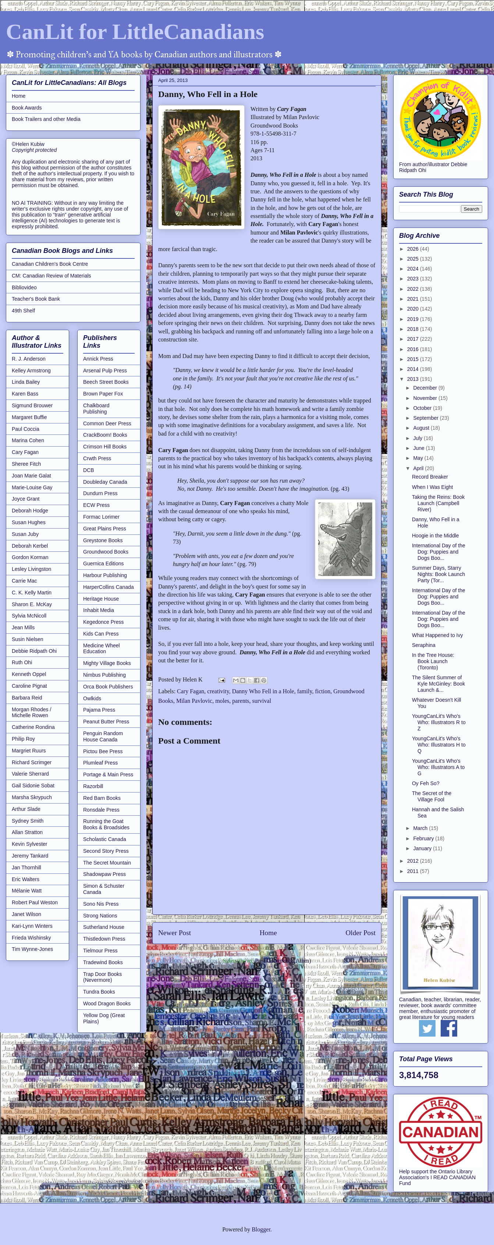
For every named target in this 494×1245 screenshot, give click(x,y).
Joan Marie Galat (31, 476)
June (419, 448)
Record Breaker (430, 477)
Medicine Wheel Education (101, 649)
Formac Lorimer (101, 517)
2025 (413, 259)
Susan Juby (25, 534)
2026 (413, 249)
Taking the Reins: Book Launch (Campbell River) (438, 503)
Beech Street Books (106, 382)
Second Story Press (106, 851)
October (423, 408)
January (423, 848)
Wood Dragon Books (107, 1003)
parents (240, 701)
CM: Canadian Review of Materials (51, 276)
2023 (413, 279)
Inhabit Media (98, 610)
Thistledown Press (104, 939)
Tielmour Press (100, 951)
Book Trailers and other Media (46, 119)
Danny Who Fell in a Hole (263, 691)
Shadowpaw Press (104, 874)
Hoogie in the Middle (435, 536)
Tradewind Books (103, 962)
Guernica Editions (103, 563)
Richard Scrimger (31, 762)
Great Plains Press (104, 529)
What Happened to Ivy (437, 635)
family (304, 691)
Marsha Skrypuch (32, 797)
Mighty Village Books (107, 663)
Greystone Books (102, 540)
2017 (413, 339)
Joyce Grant (25, 499)
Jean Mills (23, 627)
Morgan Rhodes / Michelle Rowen (31, 712)
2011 (413, 871)
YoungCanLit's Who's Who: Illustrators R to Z (439, 722)
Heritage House (101, 599)
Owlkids (92, 698)
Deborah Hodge (30, 511)
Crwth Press (97, 458)
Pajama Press (99, 710)
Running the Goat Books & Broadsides (106, 824)
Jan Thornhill (26, 867)
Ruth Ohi (22, 662)
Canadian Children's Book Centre (50, 264)
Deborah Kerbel (30, 546)
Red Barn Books (102, 798)
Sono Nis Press (100, 904)
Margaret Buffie (29, 417)
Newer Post (174, 933)
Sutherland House (103, 927)
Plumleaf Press (100, 763)
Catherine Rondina (33, 727)
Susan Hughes (29, 522)
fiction (322, 691)
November (425, 398)
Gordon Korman (30, 557)
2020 (413, 309)
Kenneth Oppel (29, 674)
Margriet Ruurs (29, 751)
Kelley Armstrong (31, 370)
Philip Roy (23, 739)
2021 (413, 299)
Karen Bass (25, 394)
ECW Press (96, 505)
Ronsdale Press (101, 810)
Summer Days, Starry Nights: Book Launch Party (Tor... (438, 574)
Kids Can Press (100, 634)
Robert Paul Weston (35, 902)
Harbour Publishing (105, 575)
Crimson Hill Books (105, 447)
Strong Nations (100, 916)
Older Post (360, 933)
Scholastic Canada (104, 839)
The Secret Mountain (107, 863)
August (421, 428)
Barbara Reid (27, 698)
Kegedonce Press (103, 622)
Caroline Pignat (29, 686)
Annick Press (98, 359)
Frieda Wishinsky (31, 938)
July (418, 438)
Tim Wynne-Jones (32, 949)
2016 (413, 349)
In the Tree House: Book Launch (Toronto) (433, 661)
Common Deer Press (107, 423)
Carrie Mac (24, 581)
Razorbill (93, 786)
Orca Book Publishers (108, 687)
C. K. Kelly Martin (31, 592)
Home (268, 933)
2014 (413, 369)
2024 (413, 269)
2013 (413, 379)
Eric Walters (25, 879)
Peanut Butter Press (106, 722)
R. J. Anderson (29, 359)
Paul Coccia (25, 429)
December (425, 388)
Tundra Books (99, 992)
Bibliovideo (24, 287)
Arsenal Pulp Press (105, 370)
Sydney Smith (27, 821)
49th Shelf (23, 311)
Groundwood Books (105, 552)
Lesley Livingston (31, 569)
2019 (413, 319)
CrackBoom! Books (105, 435)
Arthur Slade (26, 809)
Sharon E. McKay (32, 604)
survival (261, 701)
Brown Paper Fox (103, 394)
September (426, 418)
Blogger (261, 1229)
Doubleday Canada (105, 482)
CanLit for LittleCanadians (135, 31)
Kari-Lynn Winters (32, 926)
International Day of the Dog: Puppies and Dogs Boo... (438, 552)
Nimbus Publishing (104, 675)
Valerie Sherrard (30, 774)
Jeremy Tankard (30, 856)
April (419, 468)
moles (222, 701)
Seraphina (424, 645)
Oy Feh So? (426, 783)
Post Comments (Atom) (283, 961)
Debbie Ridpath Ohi (34, 651)
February (424, 838)
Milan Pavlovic (194, 701)
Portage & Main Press (108, 774)
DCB (88, 470)
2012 (413, 861)
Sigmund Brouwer (32, 405)
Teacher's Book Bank (36, 299)
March (421, 828)
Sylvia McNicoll (29, 616)
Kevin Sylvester (29, 844)
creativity (218, 691)
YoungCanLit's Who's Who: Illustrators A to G (438, 767)
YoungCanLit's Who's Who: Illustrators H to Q (439, 745)
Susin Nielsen (27, 639)
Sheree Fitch (26, 464)
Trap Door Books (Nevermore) (102, 977)
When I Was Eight (432, 487)
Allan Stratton (27, 832)
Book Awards (27, 108)
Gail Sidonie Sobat (33, 785)
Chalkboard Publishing (96, 409)
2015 (413, 359)
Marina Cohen (28, 440)
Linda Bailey (26, 382)
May (418, 458)
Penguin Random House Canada (103, 736)
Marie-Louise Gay (32, 487)
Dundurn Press (100, 493)
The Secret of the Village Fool (431, 796)
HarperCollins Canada (108, 587)
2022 (413, 289)
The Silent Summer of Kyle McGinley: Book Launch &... (438, 684)
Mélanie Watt (27, 891)
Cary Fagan (190, 691)
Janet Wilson (26, 914)
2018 (413, 329)
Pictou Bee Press (102, 751)
